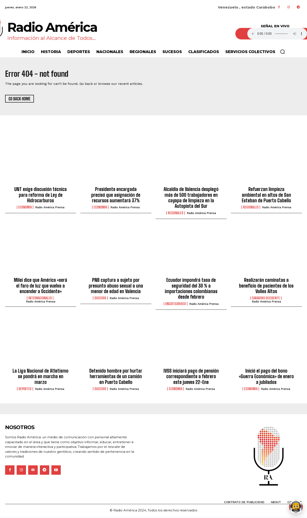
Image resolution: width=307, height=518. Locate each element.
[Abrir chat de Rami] (296, 507)
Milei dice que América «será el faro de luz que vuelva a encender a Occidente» (40, 287)
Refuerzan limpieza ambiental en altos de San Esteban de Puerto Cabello (266, 196)
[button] (282, 51)
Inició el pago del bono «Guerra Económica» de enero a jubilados (266, 377)
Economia (25, 208)
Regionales (175, 214)
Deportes (25, 390)
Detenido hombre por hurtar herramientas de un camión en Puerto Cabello (115, 377)
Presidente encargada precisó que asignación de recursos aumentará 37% (115, 196)
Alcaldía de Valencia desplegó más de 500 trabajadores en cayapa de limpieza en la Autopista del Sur (191, 199)
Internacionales (40, 299)
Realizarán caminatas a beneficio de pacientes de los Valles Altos (266, 287)
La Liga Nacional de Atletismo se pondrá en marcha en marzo (40, 377)
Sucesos (100, 299)
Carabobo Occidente (266, 299)
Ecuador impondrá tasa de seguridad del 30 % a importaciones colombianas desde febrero (191, 290)
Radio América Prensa (49, 208)
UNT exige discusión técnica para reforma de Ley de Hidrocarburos (40, 196)
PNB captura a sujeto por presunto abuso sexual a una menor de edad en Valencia (116, 287)
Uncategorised (175, 305)
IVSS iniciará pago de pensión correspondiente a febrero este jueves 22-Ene (191, 377)
